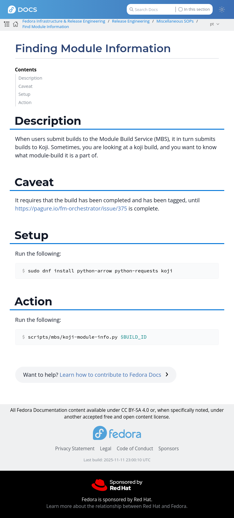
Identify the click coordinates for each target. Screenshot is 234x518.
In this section (194, 9)
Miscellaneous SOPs (174, 21)
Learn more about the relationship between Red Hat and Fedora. (116, 506)
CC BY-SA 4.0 (135, 410)
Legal (105, 448)
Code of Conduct (135, 448)
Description (30, 78)
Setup (24, 94)
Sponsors (168, 448)
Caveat (25, 86)
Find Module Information (45, 26)
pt (212, 24)
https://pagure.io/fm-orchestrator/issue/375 (71, 208)
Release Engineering (131, 21)
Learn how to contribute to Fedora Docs (114, 374)
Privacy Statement (74, 448)
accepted (92, 417)
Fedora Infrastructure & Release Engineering (63, 21)
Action (24, 102)
